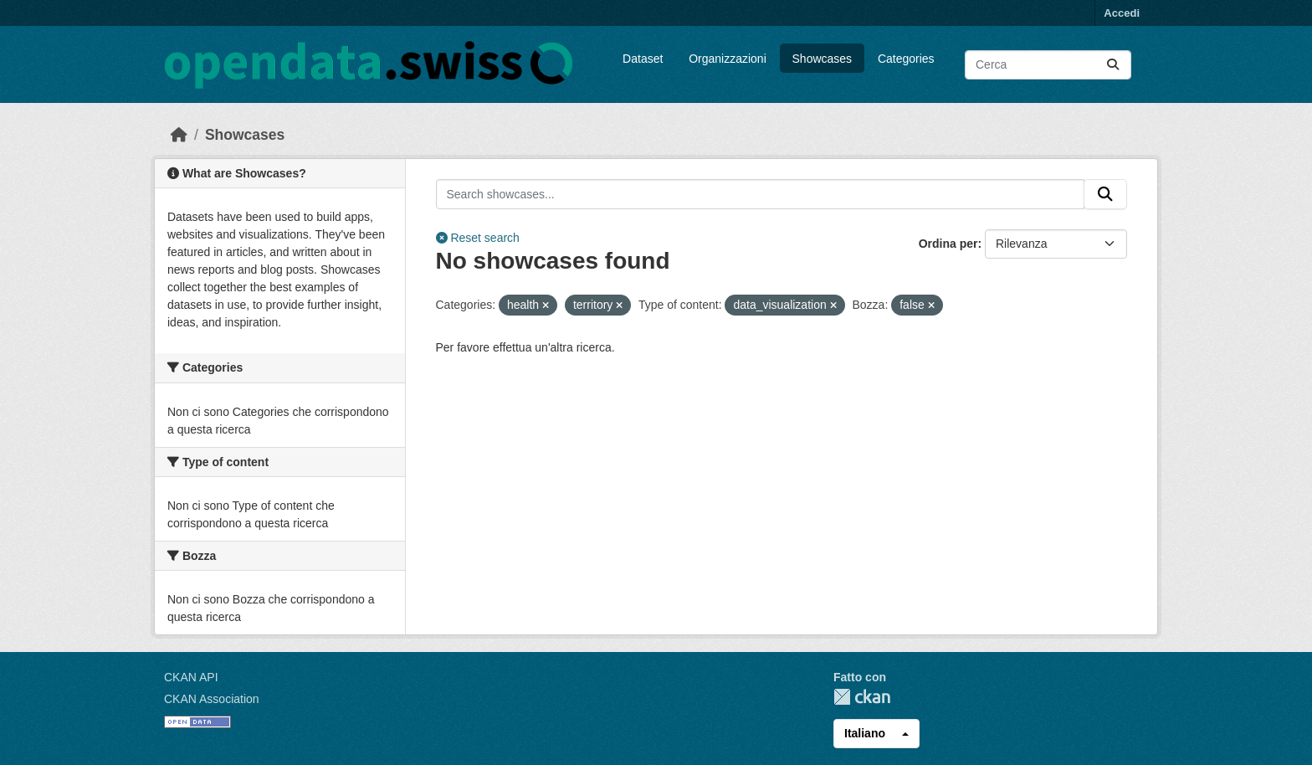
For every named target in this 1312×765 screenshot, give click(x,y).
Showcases (822, 58)
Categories (906, 58)
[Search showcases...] (760, 194)
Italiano (864, 733)
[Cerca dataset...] (1048, 65)
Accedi (1122, 13)
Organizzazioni (727, 58)
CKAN (861, 697)
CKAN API (191, 677)
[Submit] (1113, 65)
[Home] (179, 134)
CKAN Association (211, 699)
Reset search (478, 237)
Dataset (643, 58)
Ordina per (948, 243)
